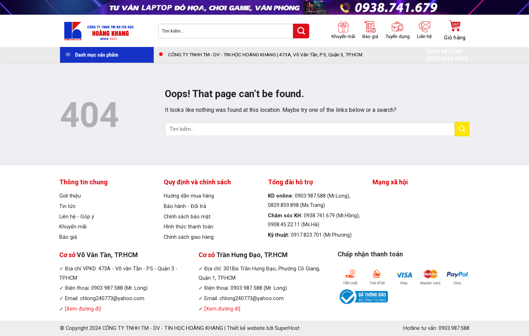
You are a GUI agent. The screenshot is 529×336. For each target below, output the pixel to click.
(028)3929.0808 (447, 58)
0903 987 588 (444, 52)
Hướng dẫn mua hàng (189, 196)
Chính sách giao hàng (189, 237)
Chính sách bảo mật (187, 217)
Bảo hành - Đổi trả (185, 206)
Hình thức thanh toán (188, 227)
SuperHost (287, 328)
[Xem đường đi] (83, 309)
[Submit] (462, 129)
